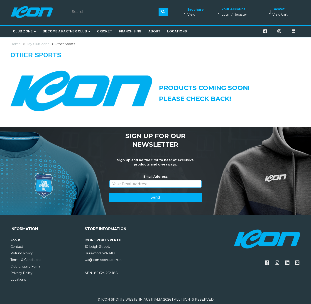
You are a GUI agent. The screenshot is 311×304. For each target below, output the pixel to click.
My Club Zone (38, 44)
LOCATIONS (177, 31)
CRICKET (104, 31)
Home (15, 44)
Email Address (155, 177)
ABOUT (154, 31)
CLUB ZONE (24, 31)
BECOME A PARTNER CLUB (66, 31)
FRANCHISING (130, 31)
